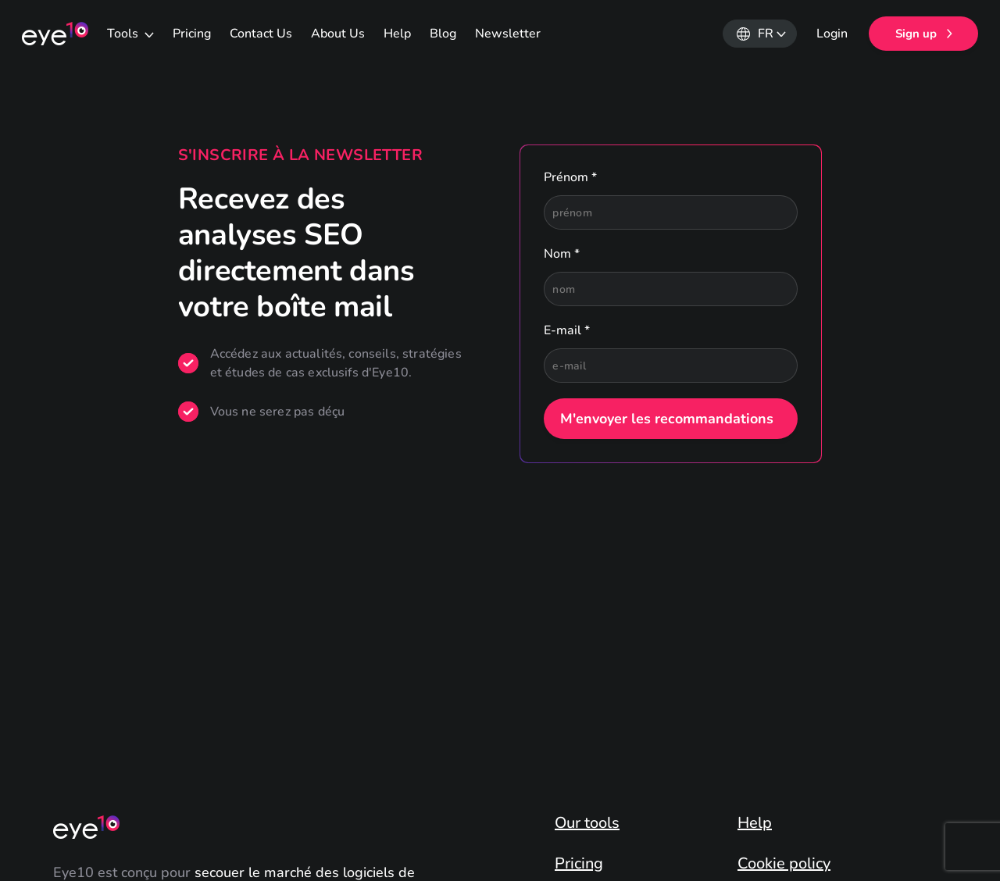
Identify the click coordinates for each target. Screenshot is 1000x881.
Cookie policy (784, 864)
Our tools (587, 823)
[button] (760, 34)
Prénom (570, 177)
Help (397, 33)
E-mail (567, 330)
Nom (562, 253)
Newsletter (508, 33)
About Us (338, 33)
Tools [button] (124, 33)
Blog (443, 33)
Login (832, 33)
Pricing (192, 33)
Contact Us (261, 33)
